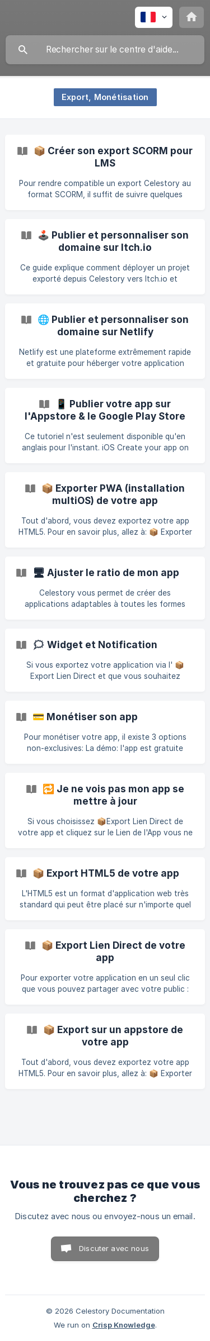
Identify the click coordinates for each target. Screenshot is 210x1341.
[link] (105, 172)
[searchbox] (105, 49)
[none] (153, 17)
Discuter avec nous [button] (114, 1248)
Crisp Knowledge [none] (123, 1324)
